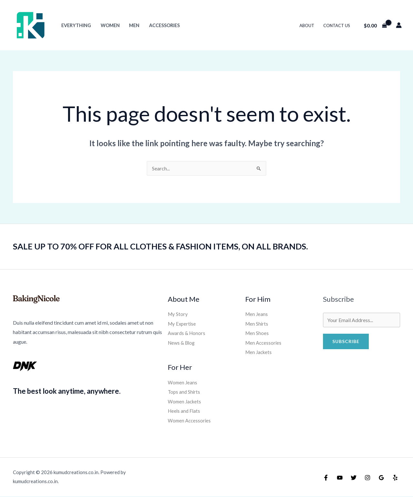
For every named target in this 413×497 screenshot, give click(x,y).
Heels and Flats (185, 411)
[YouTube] (340, 478)
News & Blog (182, 343)
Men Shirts (257, 323)
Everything (76, 25)
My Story (178, 314)
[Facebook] (326, 478)
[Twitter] (354, 478)
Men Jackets (259, 352)
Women (109, 25)
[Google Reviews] (381, 478)
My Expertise (182, 323)
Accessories (163, 25)
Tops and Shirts (184, 392)
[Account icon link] (399, 25)
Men (133, 25)
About (307, 25)
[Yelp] (395, 478)
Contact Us (336, 25)
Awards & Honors (187, 333)
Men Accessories (264, 343)
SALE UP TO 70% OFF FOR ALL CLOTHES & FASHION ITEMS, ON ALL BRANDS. (163, 246)
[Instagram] (367, 478)
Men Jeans (257, 314)
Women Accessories (190, 421)
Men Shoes (257, 333)
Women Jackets (185, 402)
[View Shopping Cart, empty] (375, 25)
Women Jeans (183, 382)
